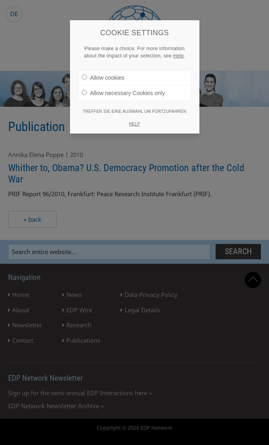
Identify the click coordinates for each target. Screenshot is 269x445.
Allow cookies (103, 76)
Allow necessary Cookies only (123, 92)
